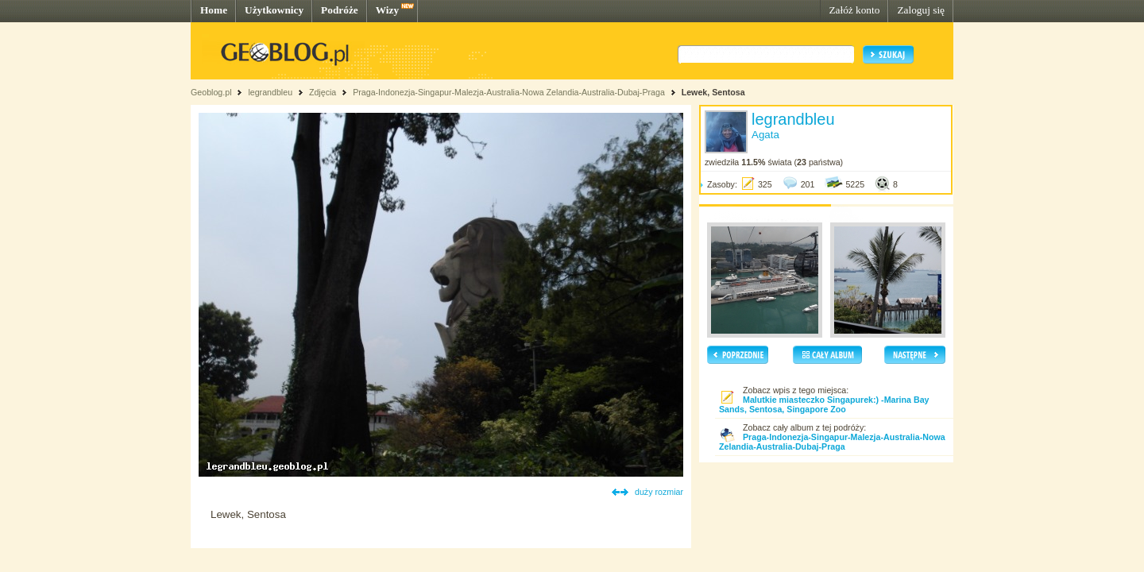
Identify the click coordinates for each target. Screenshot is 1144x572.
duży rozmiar (659, 492)
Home (213, 10)
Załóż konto (854, 10)
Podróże (339, 10)
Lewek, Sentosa (713, 92)
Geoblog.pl (211, 92)
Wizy (387, 10)
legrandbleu (270, 92)
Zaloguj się (921, 10)
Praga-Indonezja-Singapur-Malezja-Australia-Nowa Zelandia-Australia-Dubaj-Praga (509, 92)
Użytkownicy (274, 10)
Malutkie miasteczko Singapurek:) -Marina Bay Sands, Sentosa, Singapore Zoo (824, 404)
